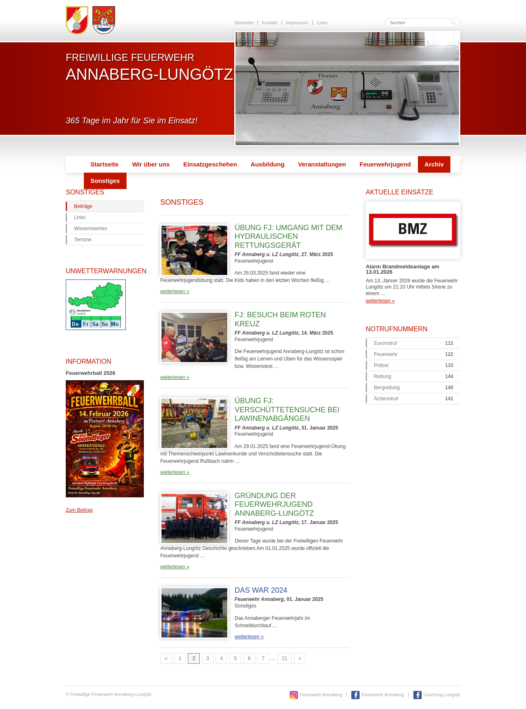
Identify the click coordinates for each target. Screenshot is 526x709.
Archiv (434, 164)
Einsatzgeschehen (210, 164)
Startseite (243, 22)
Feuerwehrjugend (385, 164)
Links (322, 22)
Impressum (297, 22)
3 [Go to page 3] (207, 658)
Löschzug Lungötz (442, 694)
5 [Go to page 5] (235, 658)
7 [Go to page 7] (263, 658)
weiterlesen (174, 291)
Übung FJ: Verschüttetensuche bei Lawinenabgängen (287, 410)
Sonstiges (105, 180)
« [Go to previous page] (166, 658)
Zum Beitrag (79, 510)
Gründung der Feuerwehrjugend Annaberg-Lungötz (274, 504)
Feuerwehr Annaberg (321, 694)
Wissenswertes (90, 228)
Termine (83, 239)
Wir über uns (151, 164)
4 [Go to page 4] (221, 658)
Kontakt (269, 22)
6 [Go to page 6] (249, 658)
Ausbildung (268, 164)
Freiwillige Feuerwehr (149, 67)
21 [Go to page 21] (284, 658)
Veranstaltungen (322, 164)
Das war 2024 (261, 590)
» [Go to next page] (299, 658)
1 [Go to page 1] (180, 658)
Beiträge (83, 206)
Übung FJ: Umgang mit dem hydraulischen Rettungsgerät (288, 236)
